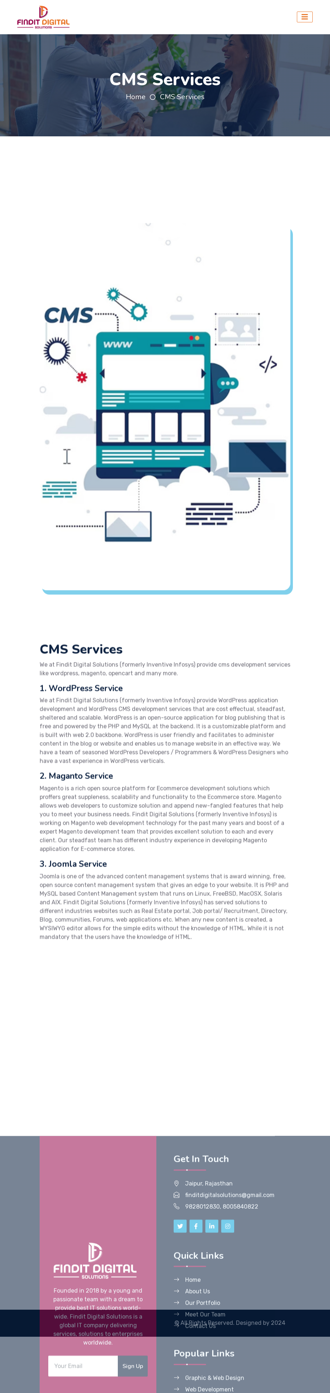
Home (136, 97)
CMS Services (182, 97)
